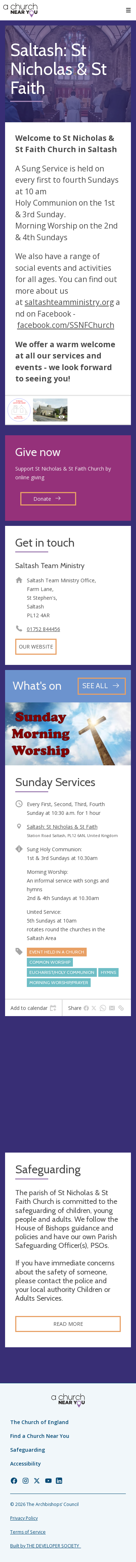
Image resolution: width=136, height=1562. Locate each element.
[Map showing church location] (68, 1084)
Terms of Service (28, 1532)
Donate (47, 498)
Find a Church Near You (39, 1435)
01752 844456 (43, 629)
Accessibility (25, 1463)
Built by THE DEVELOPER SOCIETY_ (45, 1546)
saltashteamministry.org (69, 302)
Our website (36, 646)
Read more (68, 1323)
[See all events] (102, 686)
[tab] (33, 1008)
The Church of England (39, 1422)
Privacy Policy (24, 1518)
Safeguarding (27, 1449)
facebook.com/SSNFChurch (65, 325)
